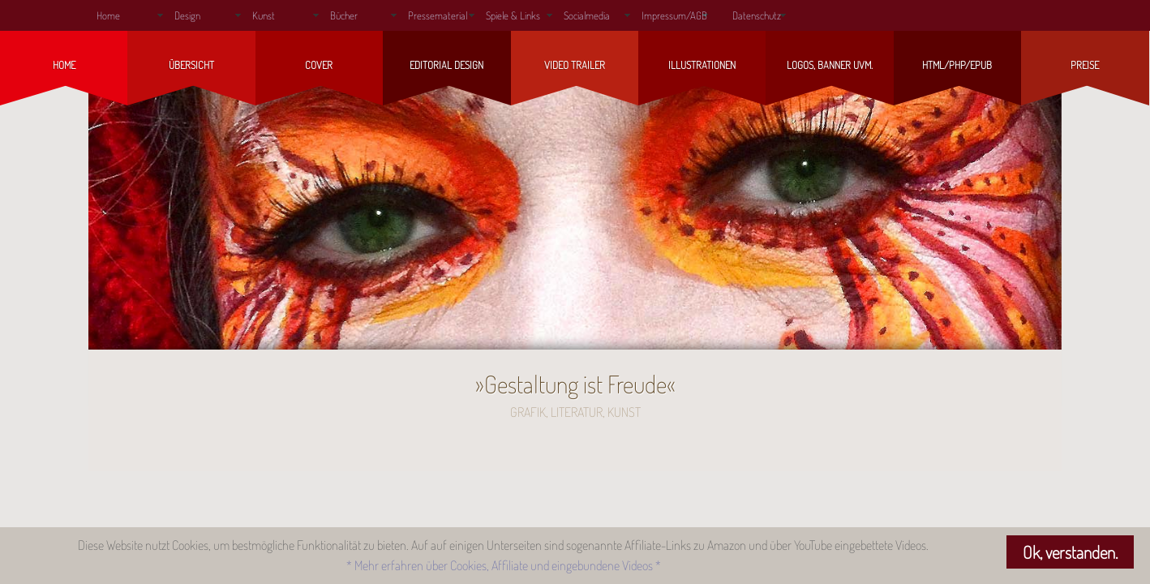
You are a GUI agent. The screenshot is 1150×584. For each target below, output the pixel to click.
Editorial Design (446, 64)
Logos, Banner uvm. (830, 64)
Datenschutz (756, 15)
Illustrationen (702, 64)
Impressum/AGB (674, 15)
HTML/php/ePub (957, 64)
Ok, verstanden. (1070, 552)
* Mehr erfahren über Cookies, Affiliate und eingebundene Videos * (503, 565)
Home (108, 15)
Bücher (344, 15)
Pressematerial (437, 15)
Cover (319, 64)
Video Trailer (574, 64)
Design (187, 15)
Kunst (263, 15)
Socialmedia (587, 15)
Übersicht (191, 64)
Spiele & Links (513, 15)
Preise (1085, 64)
